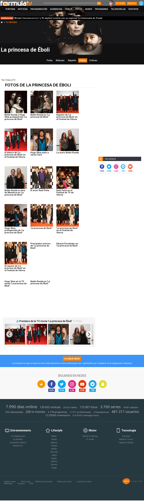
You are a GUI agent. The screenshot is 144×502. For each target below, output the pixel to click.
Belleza (54, 442)
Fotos (78, 9)
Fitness (54, 464)
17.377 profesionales (80, 412)
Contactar (21, 484)
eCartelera (18, 439)
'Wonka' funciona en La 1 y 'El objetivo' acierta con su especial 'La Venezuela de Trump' (51, 18)
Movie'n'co (18, 445)
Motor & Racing (90, 436)
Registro (132, 3)
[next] (89, 334)
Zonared (126, 436)
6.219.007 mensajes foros (86, 415)
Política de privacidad (43, 482)
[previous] (9, 334)
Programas (101, 9)
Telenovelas (118, 9)
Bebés (54, 448)
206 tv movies (35, 412)
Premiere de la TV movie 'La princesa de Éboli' (45, 321)
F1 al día (90, 439)
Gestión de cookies (84, 482)
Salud (54, 455)
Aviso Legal (25, 482)
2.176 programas (57, 412)
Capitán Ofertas (126, 442)
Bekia (54, 436)
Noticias (23, 9)
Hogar (54, 467)
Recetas (54, 452)
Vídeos (68, 9)
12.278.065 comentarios (57, 415)
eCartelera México (18, 442)
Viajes (54, 458)
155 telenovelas (14, 412)
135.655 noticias (50, 407)
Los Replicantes (18, 436)
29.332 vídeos (70, 407)
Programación (38, 9)
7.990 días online (21, 406)
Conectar (120, 3)
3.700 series (110, 406)
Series (88, 9)
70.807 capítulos (130, 407)
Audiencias (56, 9)
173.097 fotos (89, 407)
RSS (31, 484)
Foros (72, 14)
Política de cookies (64, 482)
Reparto (72, 60)
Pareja (54, 445)
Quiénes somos (10, 482)
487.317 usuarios (125, 411)
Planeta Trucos (126, 439)
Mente (54, 461)
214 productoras (101, 412)
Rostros (133, 9)
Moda (54, 439)
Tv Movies (11, 22)
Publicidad (8, 484)
